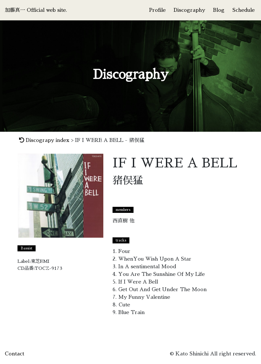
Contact (14, 353)
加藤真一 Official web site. (36, 10)
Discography (189, 10)
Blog (218, 10)
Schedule (243, 10)
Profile (157, 10)
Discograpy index (44, 140)
